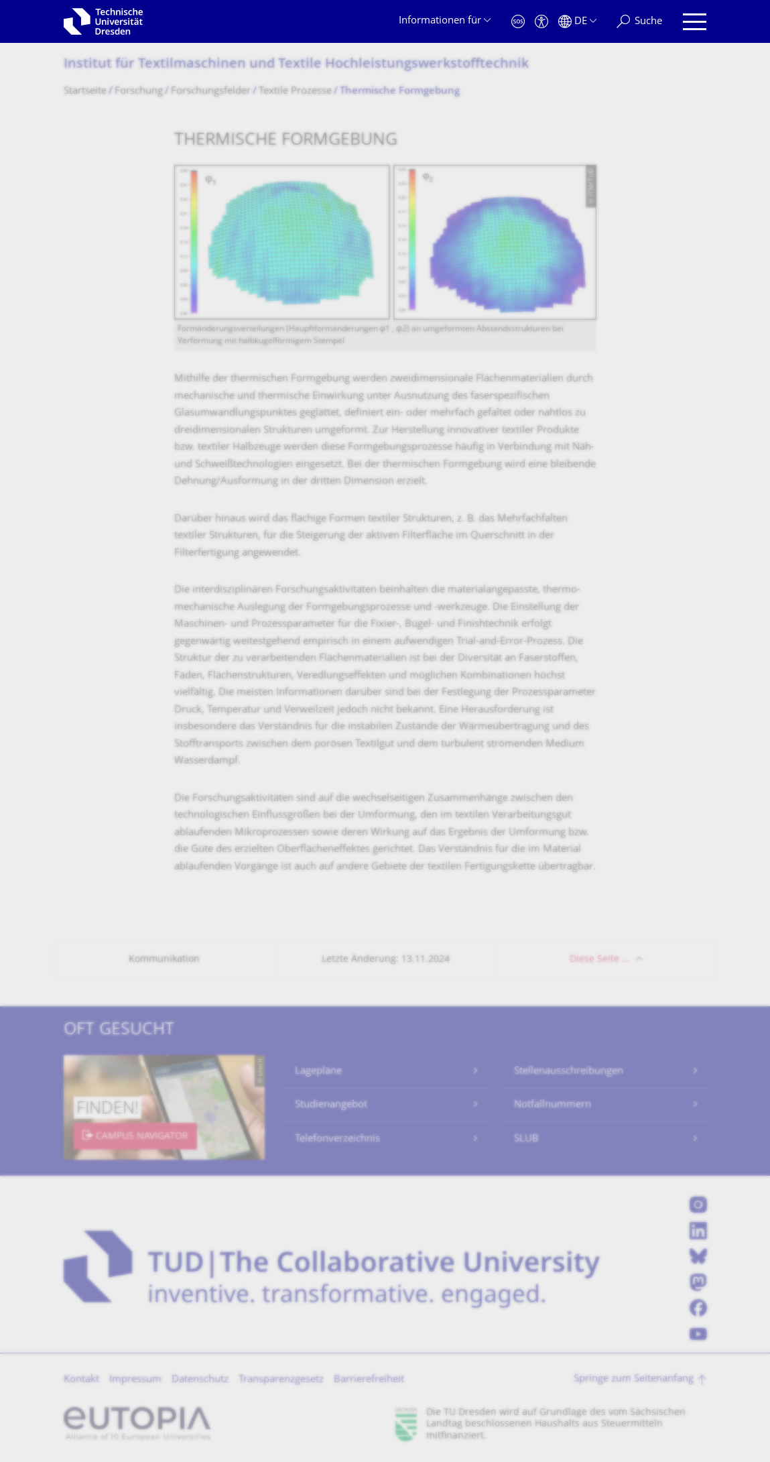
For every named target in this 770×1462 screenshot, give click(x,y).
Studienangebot (331, 1105)
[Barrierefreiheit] (541, 21)
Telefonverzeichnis (337, 1139)
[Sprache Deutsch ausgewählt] (577, 21)
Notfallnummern (552, 1105)
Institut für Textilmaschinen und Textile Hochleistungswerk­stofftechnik (296, 64)
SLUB (526, 1139)
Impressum (135, 1380)
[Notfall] (518, 21)
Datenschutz (200, 1380)
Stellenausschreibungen (568, 1072)
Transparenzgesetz (281, 1380)
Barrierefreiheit (369, 1380)
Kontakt (81, 1380)
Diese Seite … (599, 959)
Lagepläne (318, 1072)
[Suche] (639, 21)
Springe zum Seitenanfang (634, 1379)
